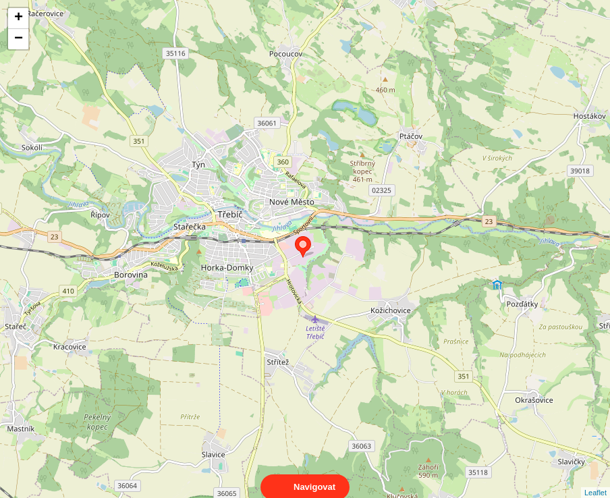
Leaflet (595, 480)
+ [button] (18, 18)
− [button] (18, 39)
